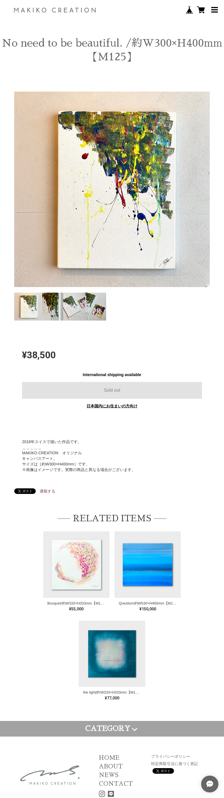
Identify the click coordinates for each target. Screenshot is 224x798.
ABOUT (111, 766)
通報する (47, 491)
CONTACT (116, 784)
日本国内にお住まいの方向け (112, 406)
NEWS (108, 775)
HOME (109, 758)
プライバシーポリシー (170, 756)
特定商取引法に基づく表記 (174, 763)
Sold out (112, 390)
